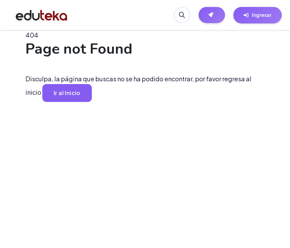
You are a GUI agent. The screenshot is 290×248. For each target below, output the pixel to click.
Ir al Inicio (67, 92)
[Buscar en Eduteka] (181, 15)
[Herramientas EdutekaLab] (211, 15)
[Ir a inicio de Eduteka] (41, 15)
